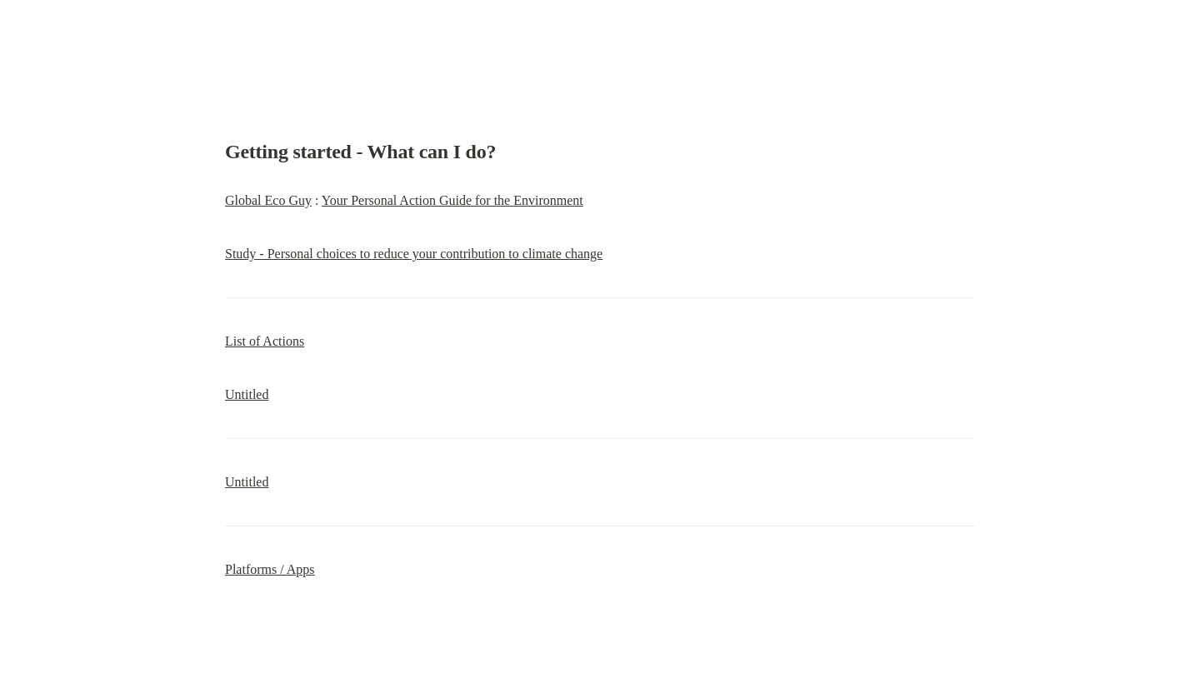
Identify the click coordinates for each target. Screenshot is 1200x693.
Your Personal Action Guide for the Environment (452, 200)
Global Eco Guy (268, 200)
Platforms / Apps (270, 569)
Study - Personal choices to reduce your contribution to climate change (413, 254)
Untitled (246, 394)
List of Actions (264, 341)
